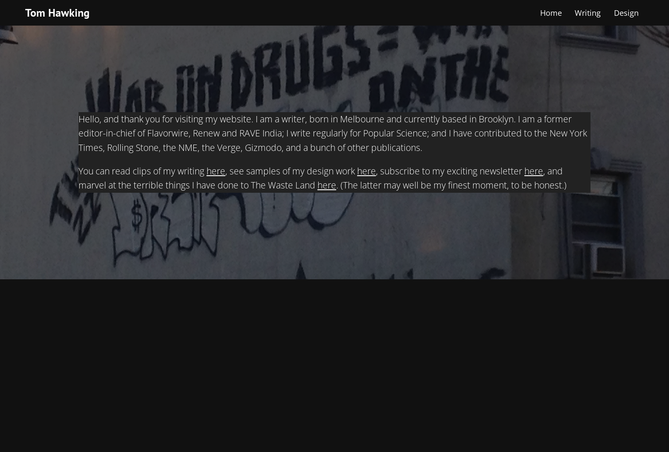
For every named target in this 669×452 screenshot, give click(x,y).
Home (551, 13)
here (216, 171)
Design (626, 13)
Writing (588, 13)
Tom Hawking (57, 13)
